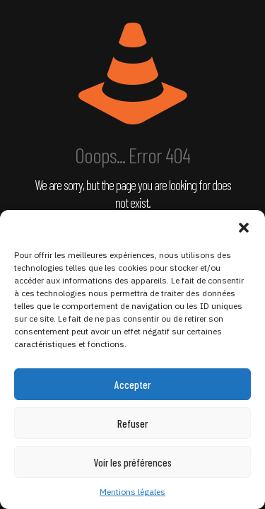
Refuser (132, 423)
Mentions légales (132, 491)
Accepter (132, 384)
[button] (244, 228)
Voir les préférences (133, 462)
